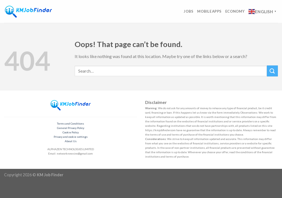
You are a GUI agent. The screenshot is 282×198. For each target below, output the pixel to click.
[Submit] (272, 70)
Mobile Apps (209, 11)
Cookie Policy (71, 132)
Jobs (188, 11)
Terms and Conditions (70, 123)
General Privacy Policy (70, 128)
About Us (71, 141)
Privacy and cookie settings (71, 136)
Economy (235, 11)
